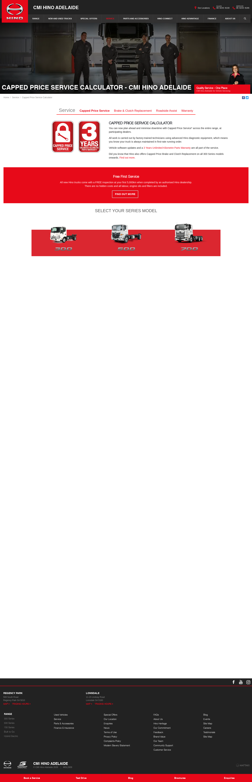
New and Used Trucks (60, 18)
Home (6, 97)
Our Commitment (162, 728)
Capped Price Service (95, 110)
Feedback (158, 732)
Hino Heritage (160, 723)
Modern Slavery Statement (117, 745)
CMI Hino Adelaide (56, 7)
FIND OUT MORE (125, 194)
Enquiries (108, 723)
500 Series (9, 723)
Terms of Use (110, 732)
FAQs (156, 714)
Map (5, 704)
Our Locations (204, 8)
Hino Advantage (190, 18)
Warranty (187, 110)
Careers (207, 728)
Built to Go (9, 731)
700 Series (9, 727)
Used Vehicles (61, 714)
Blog (205, 714)
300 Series (9, 718)
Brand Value (159, 736)
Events (206, 719)
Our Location (110, 719)
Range (35, 18)
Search (243, 18)
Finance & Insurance (64, 728)
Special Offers (88, 18)
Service (110, 18)
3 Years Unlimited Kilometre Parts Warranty (167, 147)
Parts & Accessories (64, 723)
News (106, 728)
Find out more (127, 157)
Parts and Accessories (136, 18)
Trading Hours (20, 704)
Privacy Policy (110, 736)
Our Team (158, 741)
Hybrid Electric (11, 736)
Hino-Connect (165, 18)
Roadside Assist (166, 110)
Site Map (207, 723)
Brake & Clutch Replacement (133, 110)
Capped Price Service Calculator (37, 97)
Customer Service (162, 750)
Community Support (163, 745)
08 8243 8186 (242, 8)
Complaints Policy (112, 741)
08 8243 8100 (222, 8)
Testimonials (209, 732)
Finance (212, 18)
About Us (230, 18)
